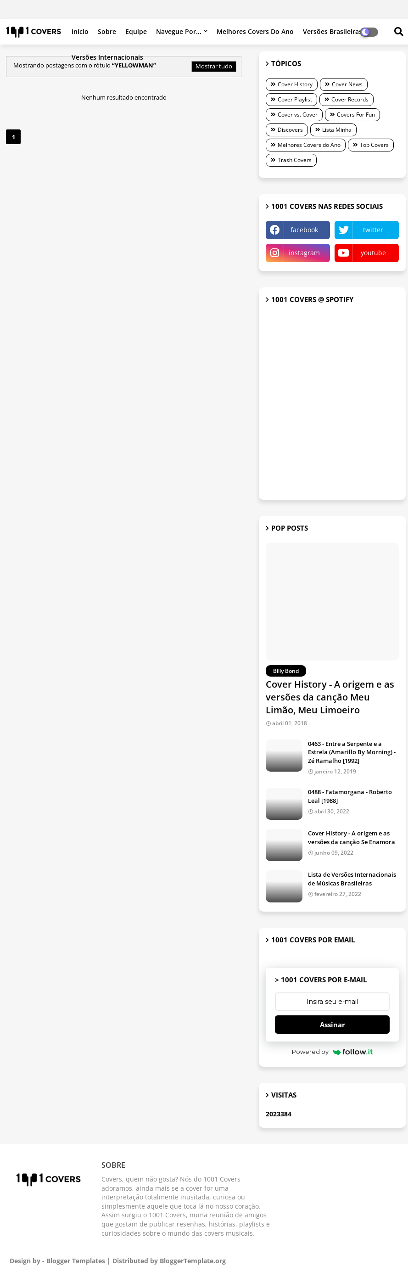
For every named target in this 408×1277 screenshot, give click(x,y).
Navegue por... (178, 31)
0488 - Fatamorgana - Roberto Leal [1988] (350, 796)
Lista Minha (337, 130)
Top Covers (374, 145)
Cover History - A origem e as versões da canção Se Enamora (351, 837)
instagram (304, 252)
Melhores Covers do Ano (255, 31)
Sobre (107, 31)
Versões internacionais (107, 57)
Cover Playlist (295, 99)
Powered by (332, 1051)
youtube (373, 252)
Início (80, 31)
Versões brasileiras (332, 31)
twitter (373, 229)
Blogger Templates (75, 1260)
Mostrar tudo (214, 66)
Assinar (332, 1024)
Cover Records (350, 99)
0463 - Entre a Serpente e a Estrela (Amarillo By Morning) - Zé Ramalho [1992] (352, 751)
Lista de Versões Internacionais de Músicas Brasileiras (352, 878)
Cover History (295, 84)
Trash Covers (295, 160)
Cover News (347, 84)
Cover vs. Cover (298, 114)
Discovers (290, 130)
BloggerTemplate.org (193, 1260)
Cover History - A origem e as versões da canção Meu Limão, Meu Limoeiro (330, 697)
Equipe (136, 31)
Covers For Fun (356, 114)
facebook (304, 229)
